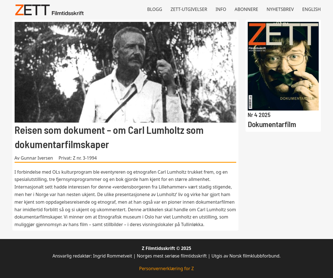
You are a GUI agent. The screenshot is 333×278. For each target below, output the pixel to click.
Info (221, 9)
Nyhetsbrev (280, 9)
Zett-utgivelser (189, 9)
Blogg (154, 9)
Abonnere (246, 9)
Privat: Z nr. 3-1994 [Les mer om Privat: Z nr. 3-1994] (78, 158)
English (311, 9)
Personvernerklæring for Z (166, 268)
